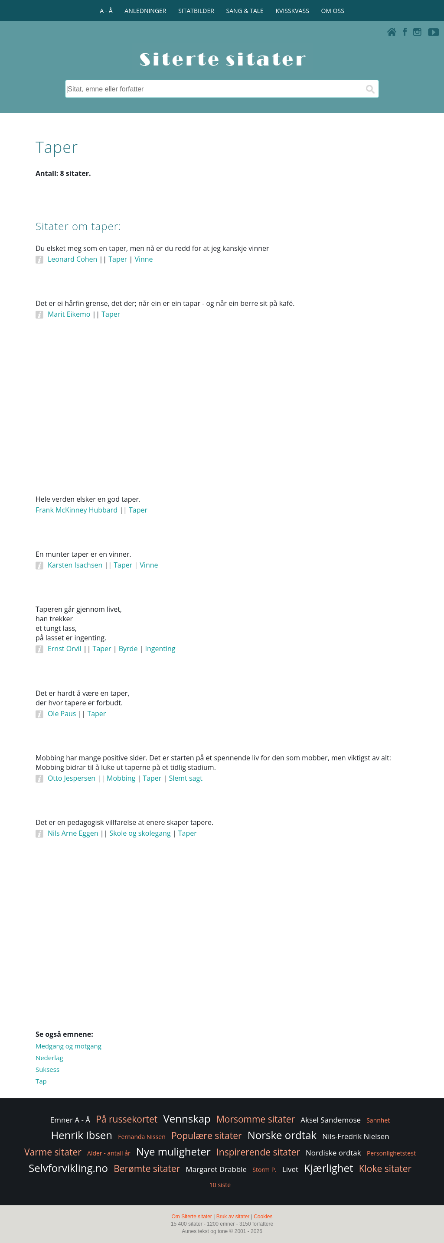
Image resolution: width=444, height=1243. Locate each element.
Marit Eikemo (69, 314)
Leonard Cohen (72, 259)
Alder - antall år (109, 1153)
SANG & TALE (245, 10)
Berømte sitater (147, 1168)
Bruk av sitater (233, 1217)
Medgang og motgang (68, 1046)
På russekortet (126, 1119)
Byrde (128, 648)
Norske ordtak (282, 1135)
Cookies (263, 1217)
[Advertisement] (222, 419)
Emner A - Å (70, 1120)
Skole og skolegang (139, 833)
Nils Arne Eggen (73, 833)
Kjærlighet (328, 1168)
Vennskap (186, 1118)
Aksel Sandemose (330, 1120)
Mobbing (121, 778)
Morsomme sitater (255, 1119)
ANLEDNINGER (145, 10)
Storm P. (264, 1169)
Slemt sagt (185, 778)
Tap (41, 1081)
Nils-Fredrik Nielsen (355, 1136)
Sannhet (378, 1120)
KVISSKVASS (292, 10)
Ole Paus (62, 713)
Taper (117, 259)
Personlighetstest (391, 1153)
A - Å (106, 10)
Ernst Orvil (65, 648)
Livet (290, 1169)
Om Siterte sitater (191, 1217)
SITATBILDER (196, 10)
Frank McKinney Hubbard (77, 510)
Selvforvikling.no (68, 1168)
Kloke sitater (385, 1168)
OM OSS (332, 10)
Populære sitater (206, 1135)
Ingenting (160, 648)
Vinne (143, 259)
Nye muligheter (173, 1151)
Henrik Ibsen (81, 1135)
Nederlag (49, 1057)
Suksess (47, 1069)
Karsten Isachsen (75, 565)
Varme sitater (53, 1152)
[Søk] (369, 88)
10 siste (220, 1185)
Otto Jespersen (71, 778)
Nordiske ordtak (333, 1153)
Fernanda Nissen (142, 1137)
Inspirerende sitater (258, 1152)
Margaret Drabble (216, 1169)
